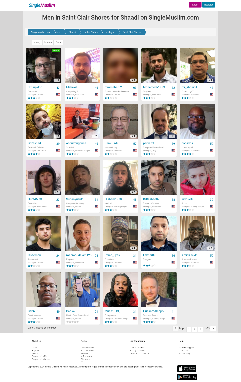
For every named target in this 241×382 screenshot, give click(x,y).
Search (35, 353)
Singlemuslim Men (40, 356)
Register (208, 4)
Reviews (84, 353)
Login (195, 4)
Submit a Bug (184, 353)
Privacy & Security (137, 350)
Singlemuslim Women (41, 359)
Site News (85, 359)
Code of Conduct (137, 348)
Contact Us (183, 350)
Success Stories (88, 350)
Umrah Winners (87, 348)
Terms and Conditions (139, 353)
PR (82, 362)
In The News (86, 356)
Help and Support (186, 348)
